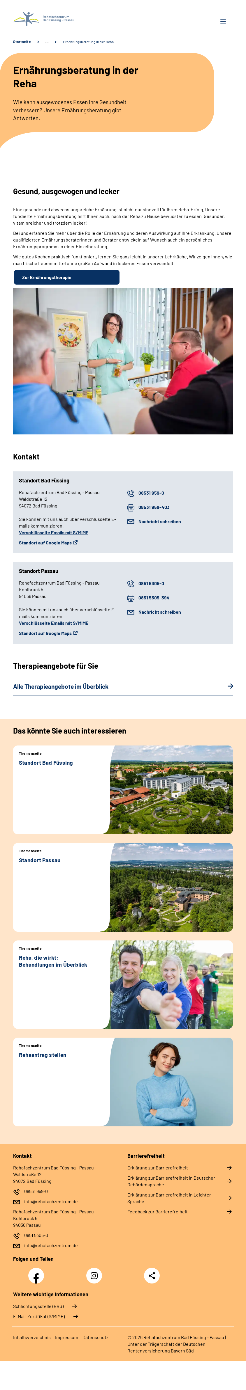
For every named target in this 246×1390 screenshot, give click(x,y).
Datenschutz (95, 1337)
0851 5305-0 (151, 583)
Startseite (22, 42)
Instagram (96, 1272)
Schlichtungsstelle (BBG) (38, 1306)
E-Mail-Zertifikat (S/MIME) (39, 1316)
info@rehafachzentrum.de (51, 1201)
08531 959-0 (151, 493)
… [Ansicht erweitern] (46, 41)
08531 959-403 (154, 507)
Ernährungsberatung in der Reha (88, 42)
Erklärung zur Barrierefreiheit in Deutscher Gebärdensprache (171, 1181)
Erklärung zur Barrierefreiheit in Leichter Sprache (169, 1198)
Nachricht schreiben (159, 521)
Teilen (151, 1276)
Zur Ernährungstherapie (46, 277)
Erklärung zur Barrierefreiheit (157, 1167)
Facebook (38, 1272)
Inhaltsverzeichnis (32, 1337)
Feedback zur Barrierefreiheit (157, 1211)
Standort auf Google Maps (45, 542)
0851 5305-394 (154, 597)
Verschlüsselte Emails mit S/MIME (53, 532)
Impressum (66, 1337)
